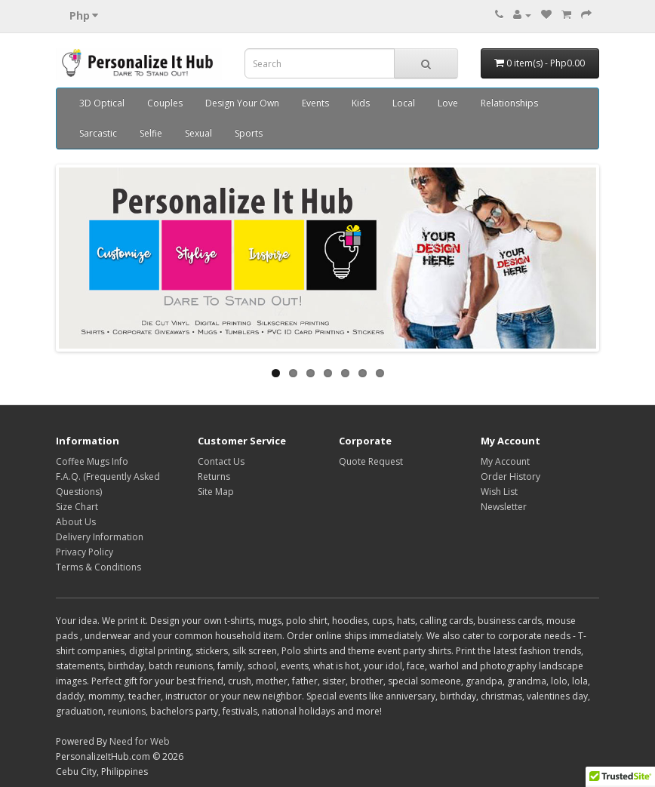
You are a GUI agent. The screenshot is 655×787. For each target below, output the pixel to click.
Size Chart (77, 506)
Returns (214, 476)
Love (448, 103)
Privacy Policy (84, 552)
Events (315, 103)
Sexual (198, 133)
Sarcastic (98, 133)
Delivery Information (99, 536)
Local (403, 103)
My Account (505, 461)
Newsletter (504, 506)
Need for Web (139, 741)
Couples (165, 103)
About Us (76, 521)
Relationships (509, 103)
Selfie (151, 133)
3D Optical (102, 103)
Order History (510, 476)
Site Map (216, 491)
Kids (361, 103)
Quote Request (371, 461)
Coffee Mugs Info (92, 461)
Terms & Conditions (98, 567)
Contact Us (221, 461)
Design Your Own (242, 103)
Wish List (499, 491)
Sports (249, 133)
